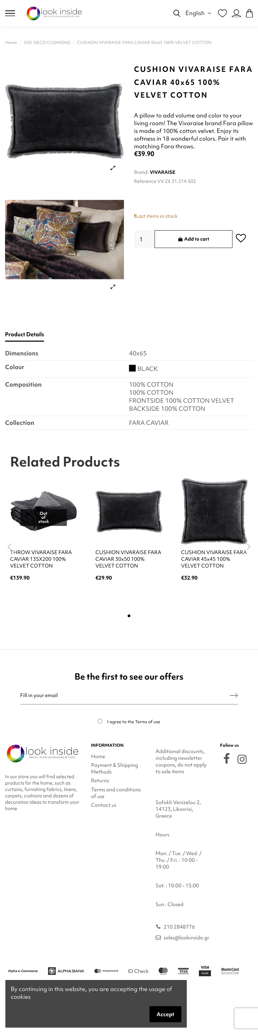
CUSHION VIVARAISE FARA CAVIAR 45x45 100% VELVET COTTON (214, 559)
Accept (165, 1014)
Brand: (141, 172)
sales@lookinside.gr (186, 937)
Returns (100, 780)
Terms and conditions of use (116, 793)
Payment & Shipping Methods (114, 768)
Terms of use (147, 722)
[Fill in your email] (125, 695)
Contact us (103, 805)
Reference (145, 181)
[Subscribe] (234, 695)
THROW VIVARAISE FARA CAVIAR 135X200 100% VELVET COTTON (41, 559)
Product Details (24, 334)
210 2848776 (179, 927)
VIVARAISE (162, 172)
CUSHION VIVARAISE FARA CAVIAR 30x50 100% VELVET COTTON (128, 559)
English (199, 13)
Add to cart (194, 239)
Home (98, 756)
